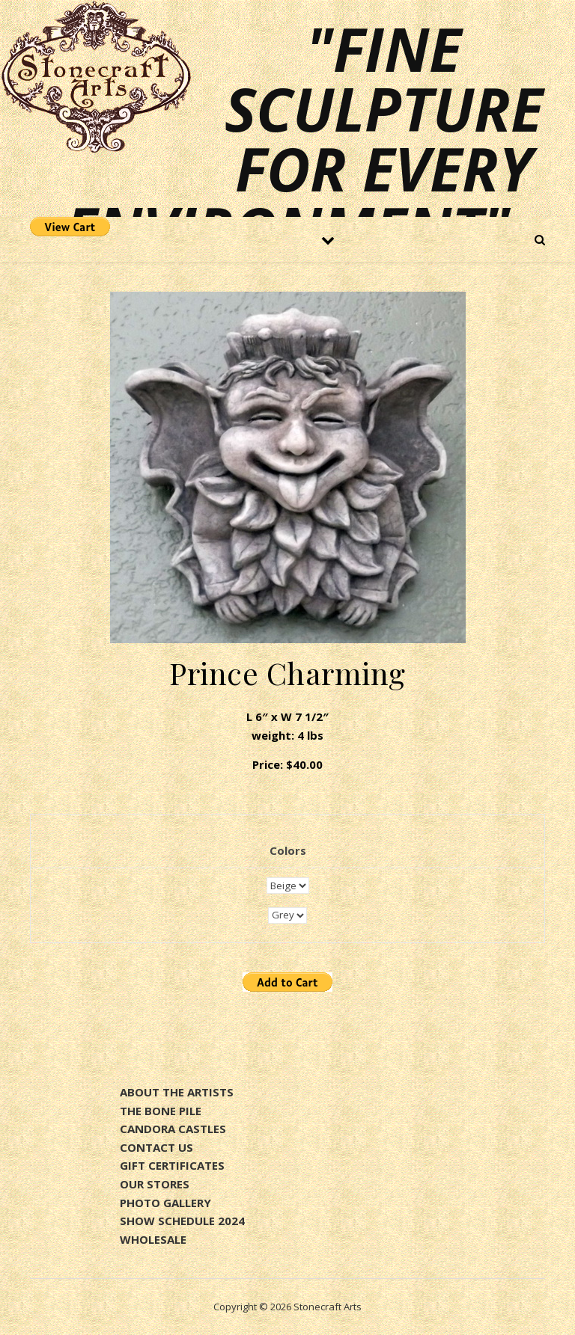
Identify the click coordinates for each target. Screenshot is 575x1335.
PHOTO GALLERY (165, 1202)
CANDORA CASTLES (173, 1128)
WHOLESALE (153, 1239)
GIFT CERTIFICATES (172, 1165)
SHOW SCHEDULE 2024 (182, 1220)
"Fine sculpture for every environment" (304, 138)
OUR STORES (154, 1183)
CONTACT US (156, 1147)
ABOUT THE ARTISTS (177, 1091)
